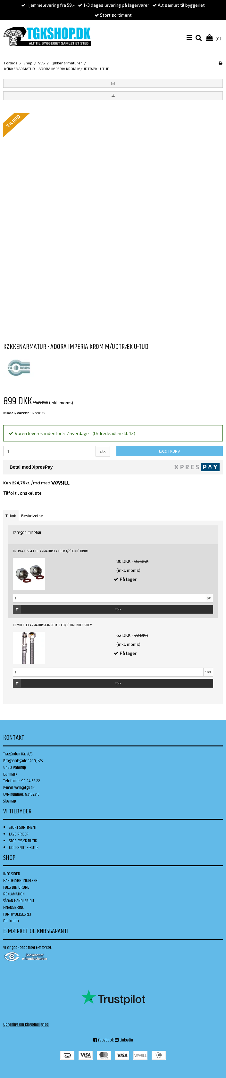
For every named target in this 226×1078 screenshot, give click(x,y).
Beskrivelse (32, 515)
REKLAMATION (14, 894)
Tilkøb (10, 515)
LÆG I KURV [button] (169, 451)
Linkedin (124, 1040)
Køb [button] (67, 609)
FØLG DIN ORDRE (16, 887)
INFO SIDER (11, 873)
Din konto (11, 921)
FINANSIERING (13, 907)
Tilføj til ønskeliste (22, 493)
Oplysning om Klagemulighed (26, 1024)
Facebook (103, 1040)
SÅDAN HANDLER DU (18, 900)
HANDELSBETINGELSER (20, 880)
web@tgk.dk (24, 787)
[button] (113, 83)
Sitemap (9, 801)
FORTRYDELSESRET (17, 914)
